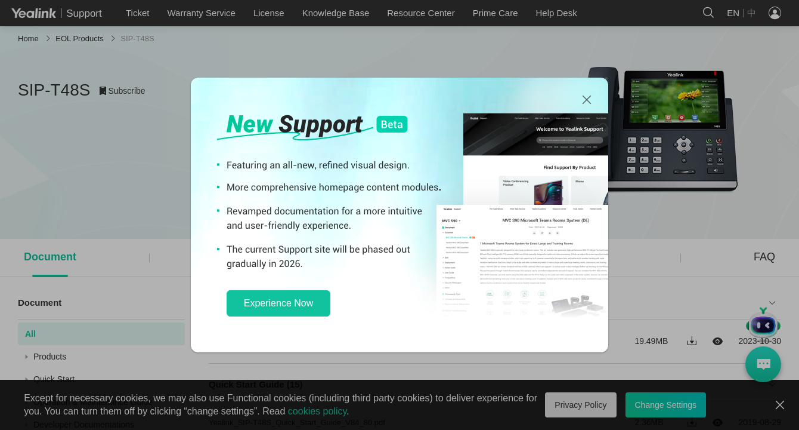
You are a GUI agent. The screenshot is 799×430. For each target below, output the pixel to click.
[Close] (587, 100)
